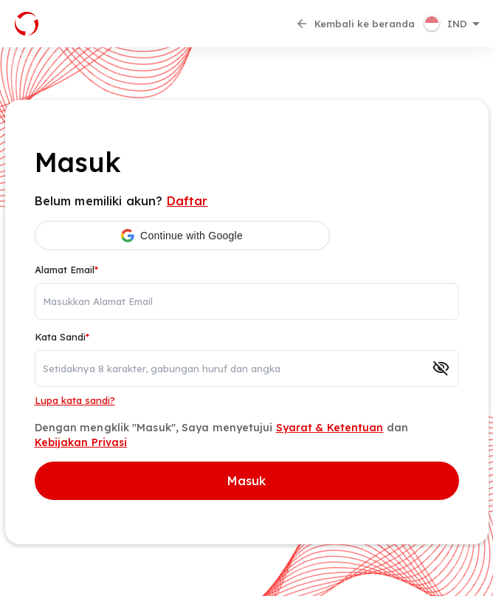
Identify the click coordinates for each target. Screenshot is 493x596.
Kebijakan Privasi (81, 442)
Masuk (246, 480)
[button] (453, 23)
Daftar (187, 200)
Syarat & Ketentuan (330, 427)
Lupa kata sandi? (75, 400)
